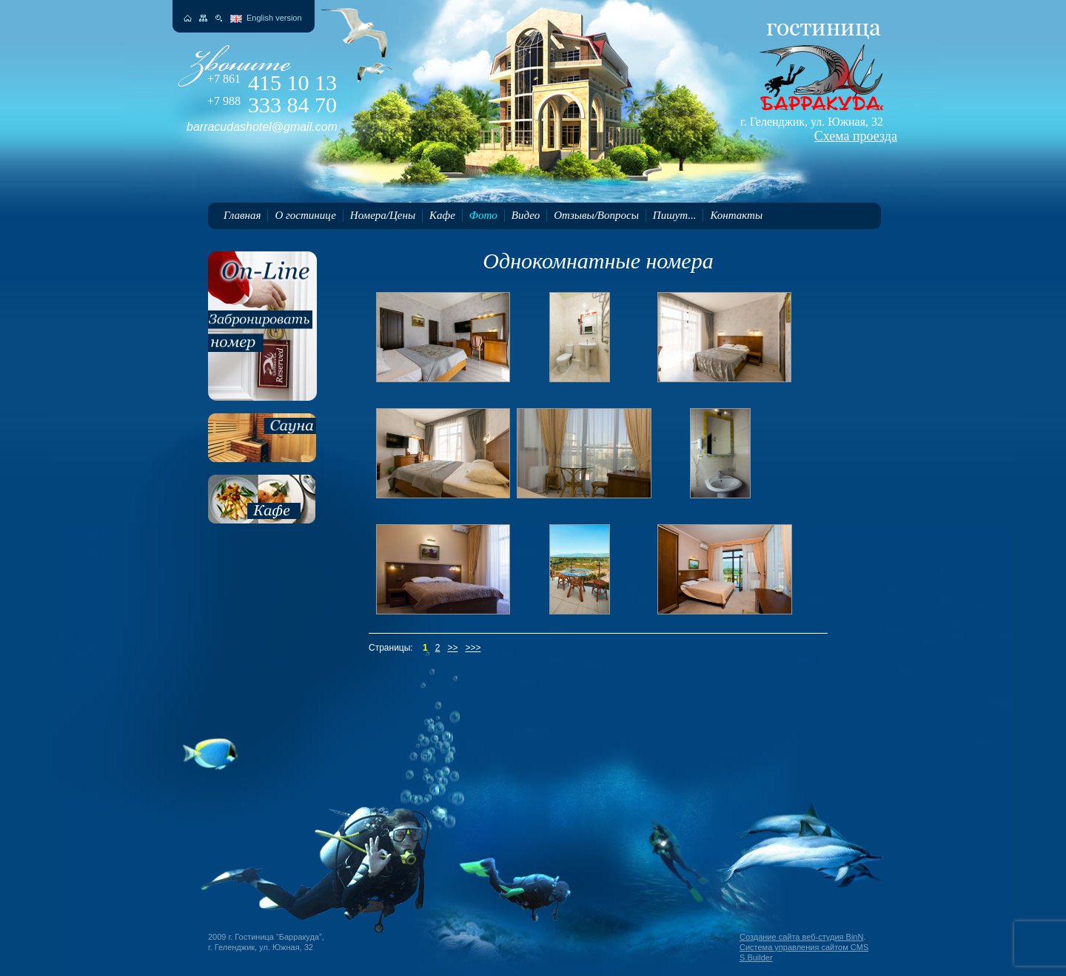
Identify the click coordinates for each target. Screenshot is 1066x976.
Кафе (442, 215)
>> (452, 648)
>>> (472, 648)
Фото (483, 215)
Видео (526, 215)
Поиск (219, 18)
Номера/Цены (382, 215)
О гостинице (305, 215)
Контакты (736, 215)
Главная (242, 215)
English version (274, 17)
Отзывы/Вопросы (596, 215)
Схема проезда (855, 136)
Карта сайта (203, 18)
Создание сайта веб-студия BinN (801, 936)
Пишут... (675, 215)
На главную (188, 18)
